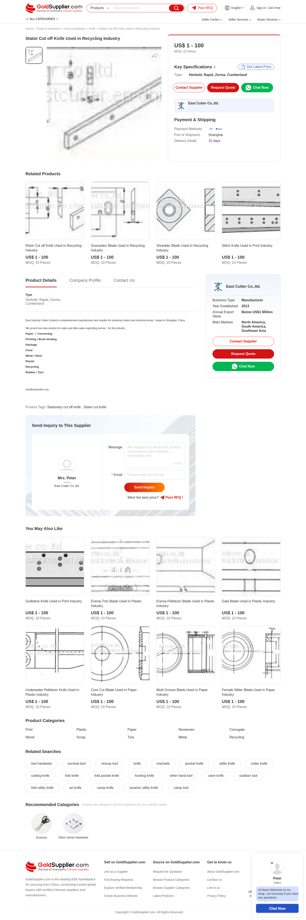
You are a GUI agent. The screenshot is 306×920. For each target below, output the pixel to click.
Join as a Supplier (116, 871)
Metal (182, 737)
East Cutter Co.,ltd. (203, 103)
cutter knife (259, 763)
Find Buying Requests (118, 879)
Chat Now (277, 908)
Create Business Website (120, 896)
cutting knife (40, 775)
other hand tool (181, 775)
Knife (92, 28)
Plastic (81, 729)
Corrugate (237, 729)
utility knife (227, 763)
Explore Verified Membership (123, 887)
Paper (132, 729)
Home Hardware (74, 28)
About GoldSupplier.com (223, 871)
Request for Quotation (167, 871)
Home (29, 28)
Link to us (213, 887)
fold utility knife (42, 788)
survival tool (76, 763)
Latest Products (163, 896)
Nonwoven (186, 729)
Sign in (261, 8)
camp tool (181, 788)
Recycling (237, 737)
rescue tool (109, 763)
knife (137, 763)
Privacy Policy (216, 896)
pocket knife (194, 763)
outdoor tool (248, 775)
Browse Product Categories (171, 879)
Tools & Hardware (48, 28)
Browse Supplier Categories (171, 887)
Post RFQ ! (171, 497)
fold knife (72, 775)
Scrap (80, 737)
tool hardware (41, 763)
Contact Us (214, 879)
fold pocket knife (106, 775)
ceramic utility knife (143, 788)
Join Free (274, 8)
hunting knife (144, 775)
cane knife (216, 775)
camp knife (105, 788)
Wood (30, 737)
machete (163, 763)
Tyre (131, 737)
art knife (75, 788)
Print (29, 729)
